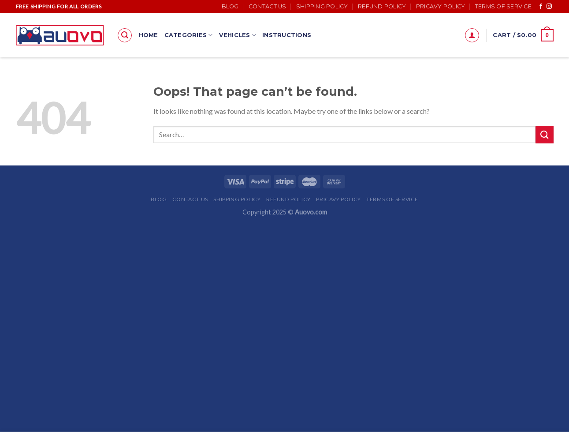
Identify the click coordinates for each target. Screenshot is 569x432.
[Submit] (544, 134)
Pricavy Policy (440, 6)
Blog (230, 6)
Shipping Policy (322, 6)
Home (148, 35)
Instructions (286, 35)
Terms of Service (503, 6)
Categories (188, 35)
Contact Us (267, 6)
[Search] (125, 35)
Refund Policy (382, 6)
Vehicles (238, 35)
